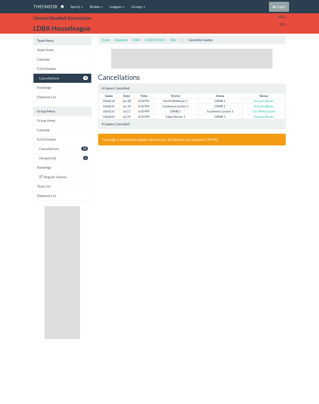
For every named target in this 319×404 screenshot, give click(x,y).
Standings (44, 87)
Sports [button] (76, 7)
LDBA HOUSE (154, 40)
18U (173, 40)
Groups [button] (138, 7)
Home (105, 40)
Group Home (46, 120)
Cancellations (63, 78)
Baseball (121, 40)
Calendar (43, 59)
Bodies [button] (96, 7)
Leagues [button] (117, 7)
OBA (136, 40)
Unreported (63, 158)
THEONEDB (45, 6)
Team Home (45, 50)
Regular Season (53, 177)
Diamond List (46, 97)
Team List (44, 186)
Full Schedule (46, 69)
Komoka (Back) (264, 101)
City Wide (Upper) (264, 111)
